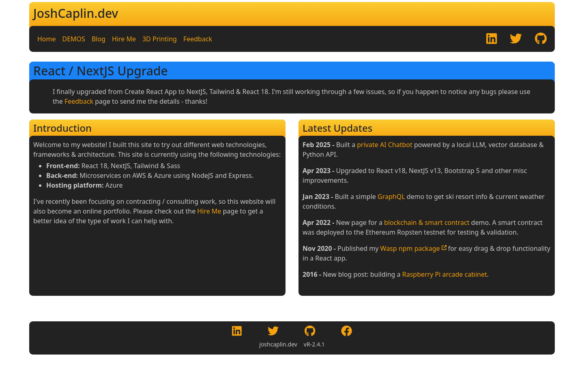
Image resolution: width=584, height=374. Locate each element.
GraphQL (391, 196)
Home (46, 38)
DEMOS (73, 38)
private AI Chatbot (384, 144)
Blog (98, 38)
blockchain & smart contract (426, 222)
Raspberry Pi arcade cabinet (444, 274)
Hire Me (124, 38)
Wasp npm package (413, 248)
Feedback (197, 38)
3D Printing (159, 38)
